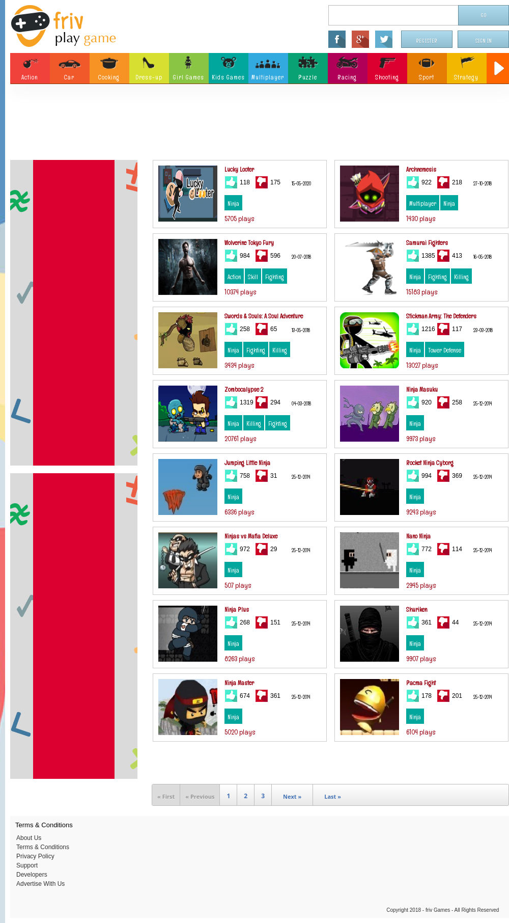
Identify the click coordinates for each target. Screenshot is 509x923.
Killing (461, 277)
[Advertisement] (259, 125)
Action (234, 277)
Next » (292, 796)
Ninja (233, 204)
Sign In (483, 41)
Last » (332, 796)
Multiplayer (422, 204)
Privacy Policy (35, 856)
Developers (31, 874)
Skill (253, 277)
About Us (28, 837)
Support (27, 865)
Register (427, 41)
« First (166, 796)
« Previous (199, 796)
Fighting (274, 277)
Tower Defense (444, 350)
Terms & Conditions (42, 847)
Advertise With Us (40, 883)
